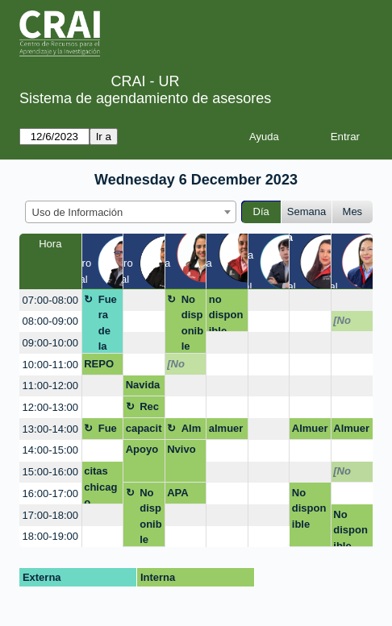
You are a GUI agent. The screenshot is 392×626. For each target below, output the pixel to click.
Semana (306, 211)
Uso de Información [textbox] (77, 212)
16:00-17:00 (50, 493)
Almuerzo (192, 431)
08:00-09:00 (50, 321)
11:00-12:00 (50, 385)
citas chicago (100, 484)
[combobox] (130, 212)
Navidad (143, 387)
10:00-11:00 (50, 365)
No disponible (192, 323)
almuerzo (226, 431)
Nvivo (181, 449)
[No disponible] (350, 323)
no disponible (226, 313)
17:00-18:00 (50, 515)
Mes (353, 211)
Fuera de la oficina (109, 323)
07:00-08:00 (50, 300)
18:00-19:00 (50, 536)
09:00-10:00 (50, 343)
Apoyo (142, 449)
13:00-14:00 (50, 429)
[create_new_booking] (144, 300)
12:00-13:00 (50, 407)
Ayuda (264, 137)
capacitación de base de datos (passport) (144, 431)
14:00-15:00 (50, 450)
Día (261, 211)
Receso (149, 409)
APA (177, 493)
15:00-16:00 (50, 472)
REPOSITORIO (101, 366)
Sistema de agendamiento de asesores (145, 98)
